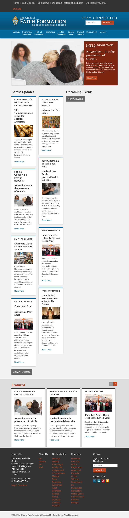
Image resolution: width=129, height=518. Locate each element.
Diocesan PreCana (96, 3)
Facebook (94, 480)
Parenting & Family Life (27, 33)
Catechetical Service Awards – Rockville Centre (50, 300)
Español (103, 32)
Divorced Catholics (80, 33)
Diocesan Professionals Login (67, 3)
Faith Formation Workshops (57, 482)
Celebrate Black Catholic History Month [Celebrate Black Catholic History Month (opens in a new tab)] (23, 246)
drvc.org (17, 8)
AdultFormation (62, 33)
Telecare (75, 479)
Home (16, 3)
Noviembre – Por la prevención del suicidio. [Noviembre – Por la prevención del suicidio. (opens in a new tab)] (50, 176)
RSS (107, 480)
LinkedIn (98, 480)
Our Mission (28, 3)
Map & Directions (19, 485)
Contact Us (43, 3)
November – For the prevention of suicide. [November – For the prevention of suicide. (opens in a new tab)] (100, 55)
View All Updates (21, 372)
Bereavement (91, 32)
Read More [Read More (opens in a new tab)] (91, 78)
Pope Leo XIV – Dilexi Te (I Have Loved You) (51, 237)
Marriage (16, 32)
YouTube (103, 480)
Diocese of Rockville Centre (76, 473)
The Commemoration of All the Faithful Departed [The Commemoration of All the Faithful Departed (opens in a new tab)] (23, 115)
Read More (46, 280)
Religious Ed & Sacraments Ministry (58, 473)
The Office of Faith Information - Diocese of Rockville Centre (38, 20)
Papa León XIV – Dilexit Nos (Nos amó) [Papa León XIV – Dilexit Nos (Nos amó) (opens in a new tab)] (23, 310)
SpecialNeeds (71, 33)
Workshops (50, 32)
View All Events (75, 99)
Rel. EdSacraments (39, 33)
